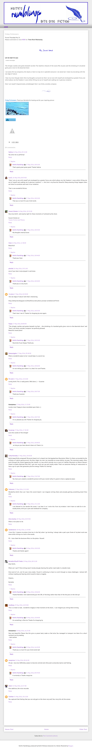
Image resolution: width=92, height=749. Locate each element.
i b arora (11, 294)
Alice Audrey (12, 519)
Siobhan (11, 697)
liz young (11, 430)
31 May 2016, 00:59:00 (33, 673)
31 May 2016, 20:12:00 (21, 697)
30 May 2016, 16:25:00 (23, 631)
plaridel (10, 268)
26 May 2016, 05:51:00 (20, 152)
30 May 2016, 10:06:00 (33, 592)
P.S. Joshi (11, 379)
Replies (13, 161)
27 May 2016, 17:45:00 (21, 430)
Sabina (10, 152)
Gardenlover (12, 530)
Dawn (10, 686)
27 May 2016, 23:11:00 (33, 504)
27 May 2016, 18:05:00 (33, 311)
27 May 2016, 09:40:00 (24, 353)
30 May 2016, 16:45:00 (33, 647)
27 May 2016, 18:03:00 (33, 230)
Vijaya (10, 324)
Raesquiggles (12, 353)
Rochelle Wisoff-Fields (15, 561)
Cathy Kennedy (13, 456)
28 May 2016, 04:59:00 (24, 519)
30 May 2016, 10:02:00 (33, 548)
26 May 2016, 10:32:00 (25, 211)
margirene (11, 660)
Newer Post (9, 729)
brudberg (11, 605)
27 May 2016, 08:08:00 (20, 324)
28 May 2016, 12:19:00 (23, 530)
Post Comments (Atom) (50, 736)
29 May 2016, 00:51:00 (30, 561)
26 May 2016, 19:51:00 (21, 268)
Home (46, 729)
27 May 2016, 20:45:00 (25, 456)
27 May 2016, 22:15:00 (22, 489)
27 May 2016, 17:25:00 (23, 404)
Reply (10, 157)
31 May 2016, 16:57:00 (19, 686)
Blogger (70, 746)
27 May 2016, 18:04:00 (33, 255)
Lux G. (10, 178)
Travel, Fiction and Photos (16, 220)
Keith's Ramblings (18, 165)
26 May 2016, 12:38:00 (19, 243)
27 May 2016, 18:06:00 (33, 366)
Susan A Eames (13, 211)
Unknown (11, 489)
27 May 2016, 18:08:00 (33, 443)
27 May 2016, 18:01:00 (33, 165)
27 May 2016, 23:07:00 (33, 476)
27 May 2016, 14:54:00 (21, 379)
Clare (10, 243)
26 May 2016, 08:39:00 (20, 178)
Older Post (83, 729)
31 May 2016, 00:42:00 (22, 660)
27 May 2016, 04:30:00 (21, 294)
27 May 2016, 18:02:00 (33, 198)
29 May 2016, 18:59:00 (22, 605)
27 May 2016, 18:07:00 (33, 391)
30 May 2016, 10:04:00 (33, 618)
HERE (23, 40)
